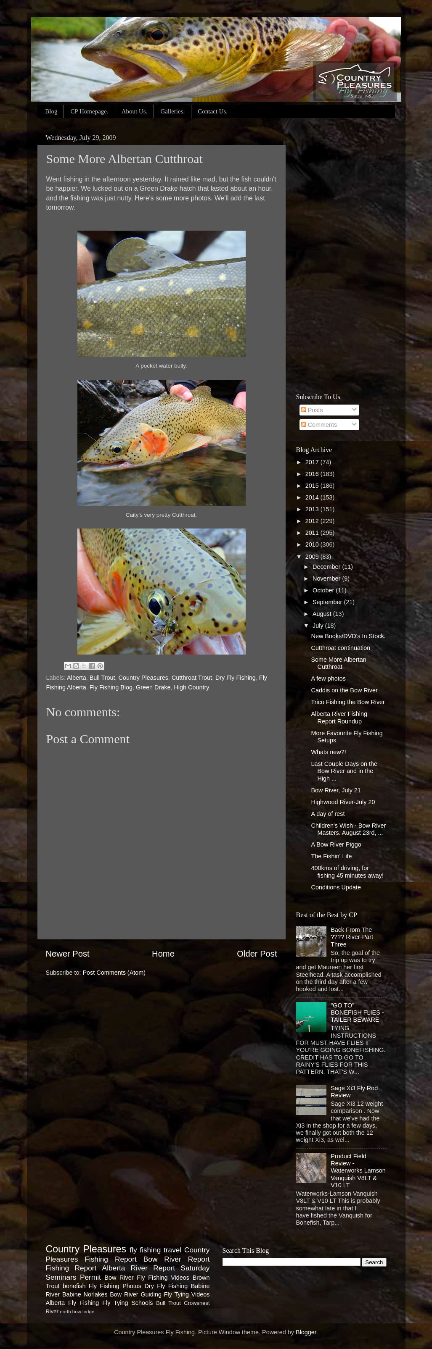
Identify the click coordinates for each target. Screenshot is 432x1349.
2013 (313, 509)
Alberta (76, 677)
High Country (191, 687)
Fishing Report (71, 1268)
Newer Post (68, 953)
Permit (90, 1277)
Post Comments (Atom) (114, 972)
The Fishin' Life (331, 856)
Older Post (257, 953)
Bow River (118, 1277)
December (327, 566)
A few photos (328, 678)
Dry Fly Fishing (235, 677)
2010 (313, 544)
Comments (319, 424)
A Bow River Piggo (336, 844)
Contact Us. (213, 111)
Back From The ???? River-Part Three (352, 937)
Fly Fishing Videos (163, 1277)
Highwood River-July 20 (343, 802)
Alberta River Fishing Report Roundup (339, 717)
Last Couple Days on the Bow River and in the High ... (344, 771)
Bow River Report (176, 1259)
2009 (313, 556)
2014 (313, 497)
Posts (312, 410)
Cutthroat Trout (192, 677)
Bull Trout (102, 677)
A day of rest (328, 813)
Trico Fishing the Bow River (347, 702)
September (328, 602)
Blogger (306, 1332)
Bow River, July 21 (335, 790)
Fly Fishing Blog (111, 687)
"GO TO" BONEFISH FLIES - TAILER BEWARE (357, 1012)
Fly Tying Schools (127, 1302)
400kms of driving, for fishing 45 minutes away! (347, 871)
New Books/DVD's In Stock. (348, 636)
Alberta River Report (138, 1268)
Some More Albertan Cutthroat (338, 663)
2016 (313, 474)
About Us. (135, 111)
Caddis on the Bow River (344, 690)
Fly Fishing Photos (115, 1286)
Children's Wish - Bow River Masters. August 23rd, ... (348, 829)
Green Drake (153, 687)
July (319, 625)
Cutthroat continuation (340, 647)
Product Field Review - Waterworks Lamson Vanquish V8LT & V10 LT (358, 1171)
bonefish (74, 1286)
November (327, 578)
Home (163, 953)
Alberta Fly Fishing (72, 1302)
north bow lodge (77, 1311)
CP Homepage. (89, 111)
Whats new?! (328, 752)
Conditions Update (335, 887)
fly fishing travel (155, 1250)
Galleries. (172, 111)
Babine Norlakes (84, 1294)
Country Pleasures (143, 677)
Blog (51, 111)
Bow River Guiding (136, 1294)
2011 (313, 532)
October (324, 590)
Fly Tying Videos (187, 1294)
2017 (313, 462)
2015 (313, 485)
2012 (313, 521)
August (323, 613)
